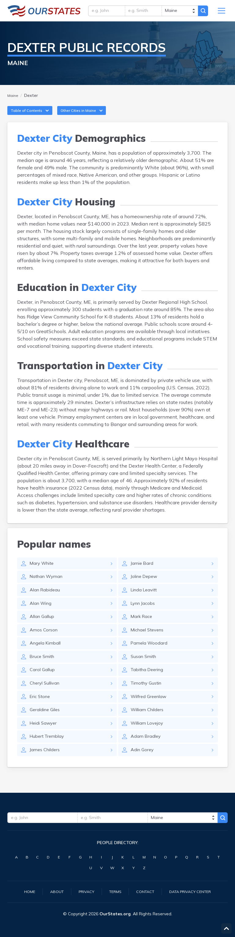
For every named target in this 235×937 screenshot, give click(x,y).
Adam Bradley (146, 754)
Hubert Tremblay (49, 754)
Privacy (82, 891)
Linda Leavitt (145, 599)
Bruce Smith (43, 670)
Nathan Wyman (48, 585)
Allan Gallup (43, 627)
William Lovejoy (149, 740)
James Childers (46, 768)
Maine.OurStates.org (44, 12)
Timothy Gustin (148, 698)
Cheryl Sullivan (46, 698)
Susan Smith (145, 670)
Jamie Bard (143, 571)
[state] (178, 12)
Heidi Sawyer (45, 740)
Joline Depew (146, 585)
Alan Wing (42, 613)
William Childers (149, 726)
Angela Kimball (47, 655)
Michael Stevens (149, 641)
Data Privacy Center (194, 891)
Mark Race (143, 627)
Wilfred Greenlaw (150, 712)
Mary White (43, 571)
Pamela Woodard (150, 655)
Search (202, 12)
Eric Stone (41, 712)
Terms (113, 891)
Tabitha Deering (149, 684)
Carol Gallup (43, 684)
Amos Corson (45, 641)
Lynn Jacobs (144, 613)
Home (23, 891)
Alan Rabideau (46, 599)
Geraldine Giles (46, 726)
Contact (146, 891)
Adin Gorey (143, 768)
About (51, 891)
